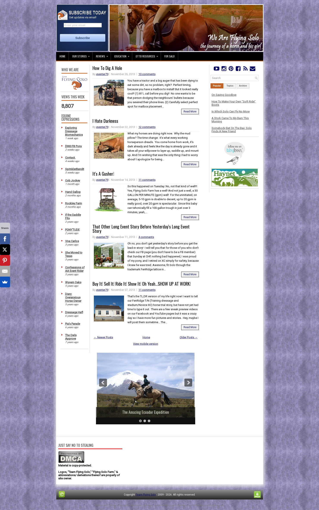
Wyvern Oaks (73, 282)
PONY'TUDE (72, 229)
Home (62, 56)
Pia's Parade (72, 323)
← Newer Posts (103, 337)
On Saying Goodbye (224, 94)
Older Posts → (189, 337)
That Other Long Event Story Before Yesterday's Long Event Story (141, 228)
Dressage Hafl (74, 312)
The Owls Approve (71, 337)
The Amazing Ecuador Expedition (145, 412)
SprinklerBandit (74, 169)
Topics (230, 86)
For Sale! (169, 56)
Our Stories (82, 55)
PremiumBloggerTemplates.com (173, 505)
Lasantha (147, 505)
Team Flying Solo (146, 494)
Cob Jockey (72, 180)
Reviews (103, 55)
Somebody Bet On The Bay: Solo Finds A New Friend (232, 129)
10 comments (147, 74)
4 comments (146, 237)
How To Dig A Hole (107, 68)
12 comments (147, 127)
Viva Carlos (72, 241)
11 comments (147, 179)
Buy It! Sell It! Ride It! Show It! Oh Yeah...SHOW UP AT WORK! (142, 284)
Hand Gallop (73, 192)
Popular (217, 86)
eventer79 (102, 74)
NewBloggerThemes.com (209, 505)
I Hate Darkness (105, 121)
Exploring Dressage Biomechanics (74, 131)
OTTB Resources (148, 55)
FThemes (112, 505)
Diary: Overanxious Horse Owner (73, 297)
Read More (190, 111)
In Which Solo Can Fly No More (231, 111)
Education (123, 55)
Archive (243, 86)
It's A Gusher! (103, 174)
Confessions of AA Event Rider (75, 269)
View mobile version (145, 343)
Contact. (70, 157)
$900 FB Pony (73, 146)
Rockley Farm (73, 203)
